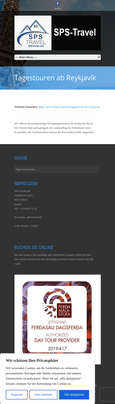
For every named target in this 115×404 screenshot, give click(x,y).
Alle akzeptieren (74, 394)
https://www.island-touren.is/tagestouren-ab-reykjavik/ (69, 106)
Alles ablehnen (43, 394)
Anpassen (16, 394)
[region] (47, 378)
